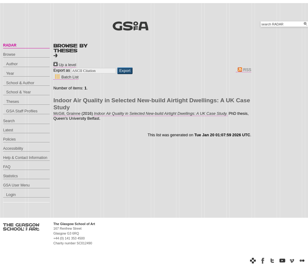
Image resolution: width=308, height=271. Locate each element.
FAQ (6, 167)
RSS (243, 69)
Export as (61, 70)
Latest (8, 130)
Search (9, 121)
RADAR (9, 45)
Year (10, 73)
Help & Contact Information (25, 158)
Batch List (66, 77)
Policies (9, 139)
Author (12, 64)
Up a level (64, 64)
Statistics (10, 176)
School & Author (20, 83)
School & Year (18, 92)
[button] (125, 70)
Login (11, 194)
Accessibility (13, 148)
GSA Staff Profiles (21, 111)
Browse (9, 54)
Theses (12, 101)
